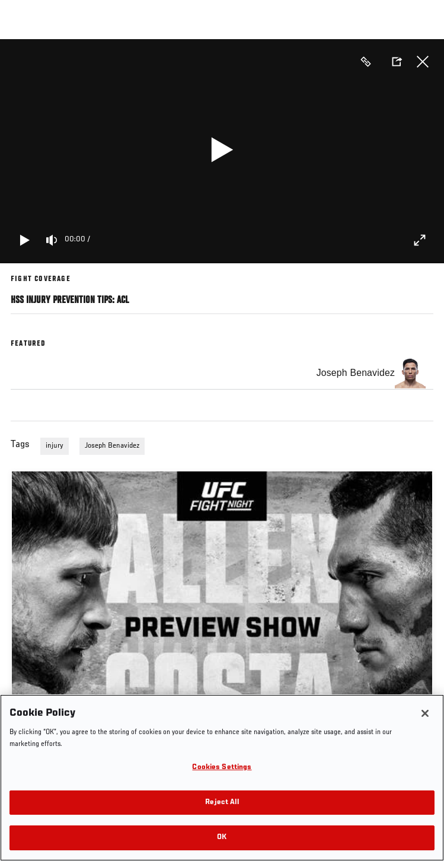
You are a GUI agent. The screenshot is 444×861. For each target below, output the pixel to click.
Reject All (221, 802)
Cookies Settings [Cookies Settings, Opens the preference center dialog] (221, 767)
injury (54, 446)
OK (221, 837)
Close (423, 62)
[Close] (425, 713)
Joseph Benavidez (112, 446)
